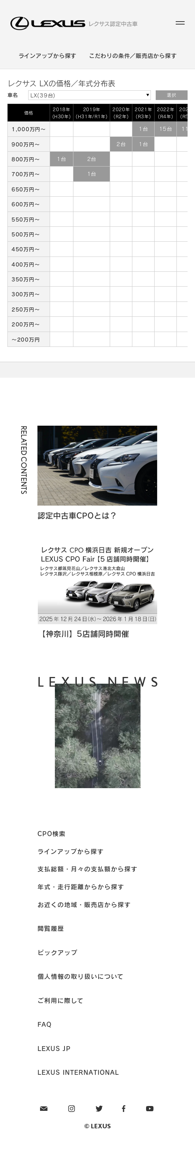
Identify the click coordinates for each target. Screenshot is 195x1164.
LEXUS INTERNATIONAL (78, 1072)
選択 (171, 95)
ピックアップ (57, 952)
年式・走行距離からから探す (80, 886)
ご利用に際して (60, 1000)
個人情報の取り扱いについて (80, 976)
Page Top (97, 370)
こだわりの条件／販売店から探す (133, 55)
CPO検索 (51, 833)
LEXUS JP (54, 1048)
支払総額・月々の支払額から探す (87, 869)
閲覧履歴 (50, 928)
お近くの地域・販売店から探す (84, 904)
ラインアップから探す (48, 55)
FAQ (44, 1024)
